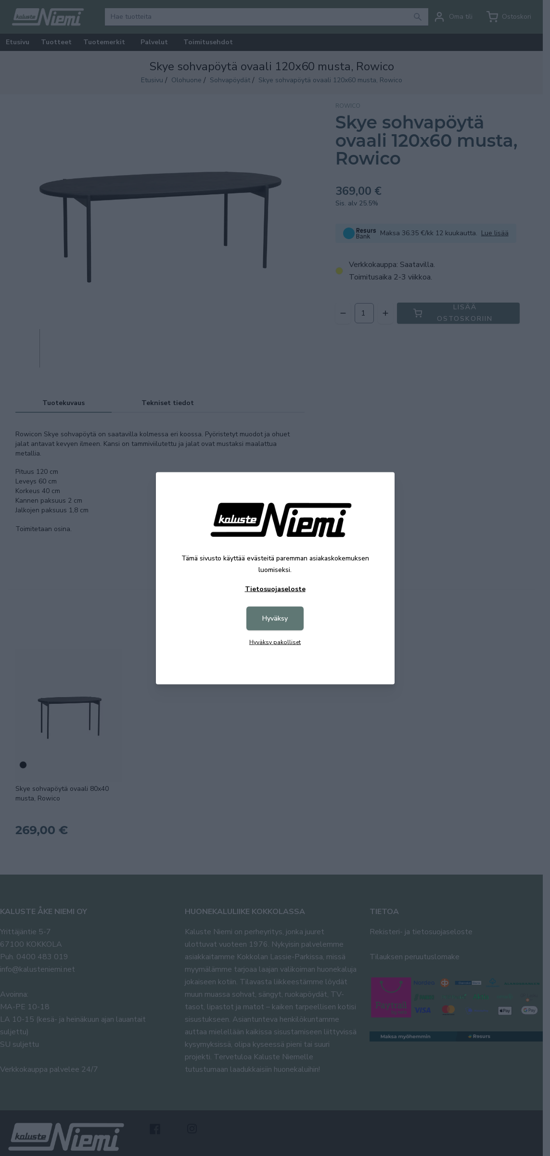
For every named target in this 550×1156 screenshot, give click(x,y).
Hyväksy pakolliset (275, 642)
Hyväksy (275, 617)
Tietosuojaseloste (275, 588)
